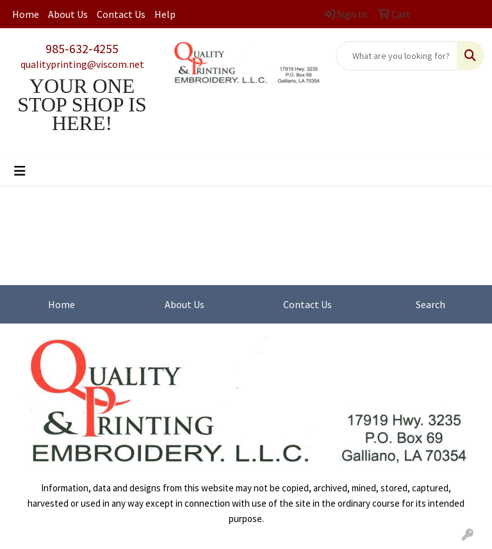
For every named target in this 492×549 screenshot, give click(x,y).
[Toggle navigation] (19, 171)
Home (25, 14)
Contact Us (121, 14)
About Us (68, 14)
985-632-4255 (82, 48)
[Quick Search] (396, 55)
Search (430, 304)
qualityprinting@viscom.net (82, 64)
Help (165, 14)
